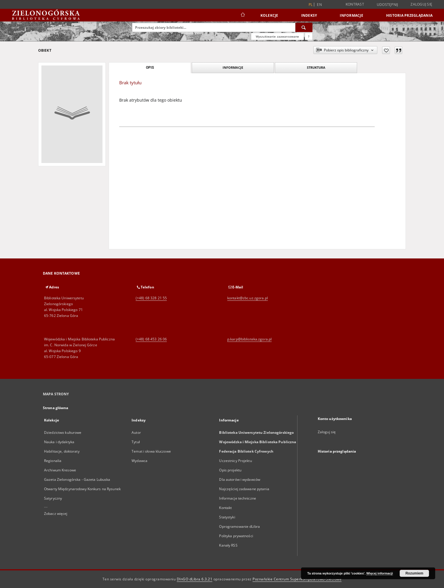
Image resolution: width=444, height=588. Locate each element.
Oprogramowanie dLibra (239, 526)
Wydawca (139, 460)
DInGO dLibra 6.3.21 (195, 579)
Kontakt (225, 507)
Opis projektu (230, 470)
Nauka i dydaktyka (59, 441)
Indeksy (309, 15)
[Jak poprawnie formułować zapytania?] (308, 36)
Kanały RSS (228, 545)
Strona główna (55, 407)
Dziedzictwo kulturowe (63, 432)
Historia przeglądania (409, 15)
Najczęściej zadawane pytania (244, 488)
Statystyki (227, 517)
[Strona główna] (242, 15)
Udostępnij (387, 4)
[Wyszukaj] (303, 27)
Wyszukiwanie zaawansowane (277, 36)
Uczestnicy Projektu (235, 460)
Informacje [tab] (233, 67)
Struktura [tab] (316, 67)
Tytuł (136, 441)
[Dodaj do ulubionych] (386, 50)
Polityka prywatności (236, 535)
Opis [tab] (150, 67)
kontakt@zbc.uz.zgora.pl (247, 297)
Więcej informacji (379, 573)
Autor (136, 432)
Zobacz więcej (56, 513)
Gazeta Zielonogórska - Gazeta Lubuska (77, 479)
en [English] (319, 4)
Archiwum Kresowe (60, 470)
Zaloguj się (421, 4)
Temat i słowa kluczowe (151, 451)
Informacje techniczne (237, 498)
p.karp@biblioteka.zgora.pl (249, 339)
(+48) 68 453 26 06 (151, 339)
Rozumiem (414, 573)
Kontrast (355, 4)
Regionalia (52, 460)
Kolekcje (269, 15)
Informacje (351, 15)
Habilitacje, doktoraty (62, 451)
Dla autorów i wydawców (239, 479)
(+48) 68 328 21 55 (151, 297)
